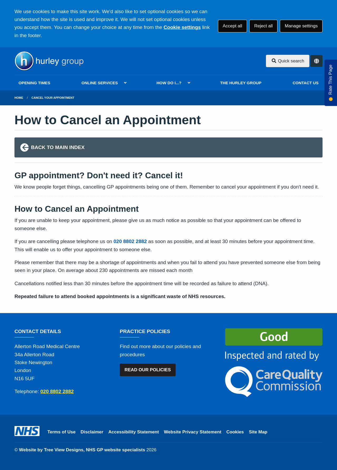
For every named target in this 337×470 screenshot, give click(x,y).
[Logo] (48, 61)
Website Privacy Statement (192, 431)
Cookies (235, 431)
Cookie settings (182, 27)
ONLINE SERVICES (99, 83)
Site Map (258, 431)
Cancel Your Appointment (53, 97)
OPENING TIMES (34, 83)
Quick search (287, 60)
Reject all (263, 25)
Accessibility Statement (133, 431)
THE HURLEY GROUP (240, 83)
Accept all (232, 25)
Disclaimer (92, 431)
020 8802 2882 (130, 241)
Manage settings (301, 25)
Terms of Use (61, 431)
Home (18, 97)
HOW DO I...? (169, 83)
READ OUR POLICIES (148, 369)
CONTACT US (305, 83)
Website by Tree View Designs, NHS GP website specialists (82, 449)
